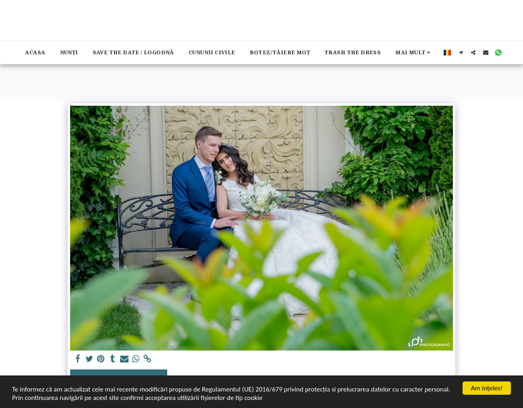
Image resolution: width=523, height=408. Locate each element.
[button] (461, 52)
